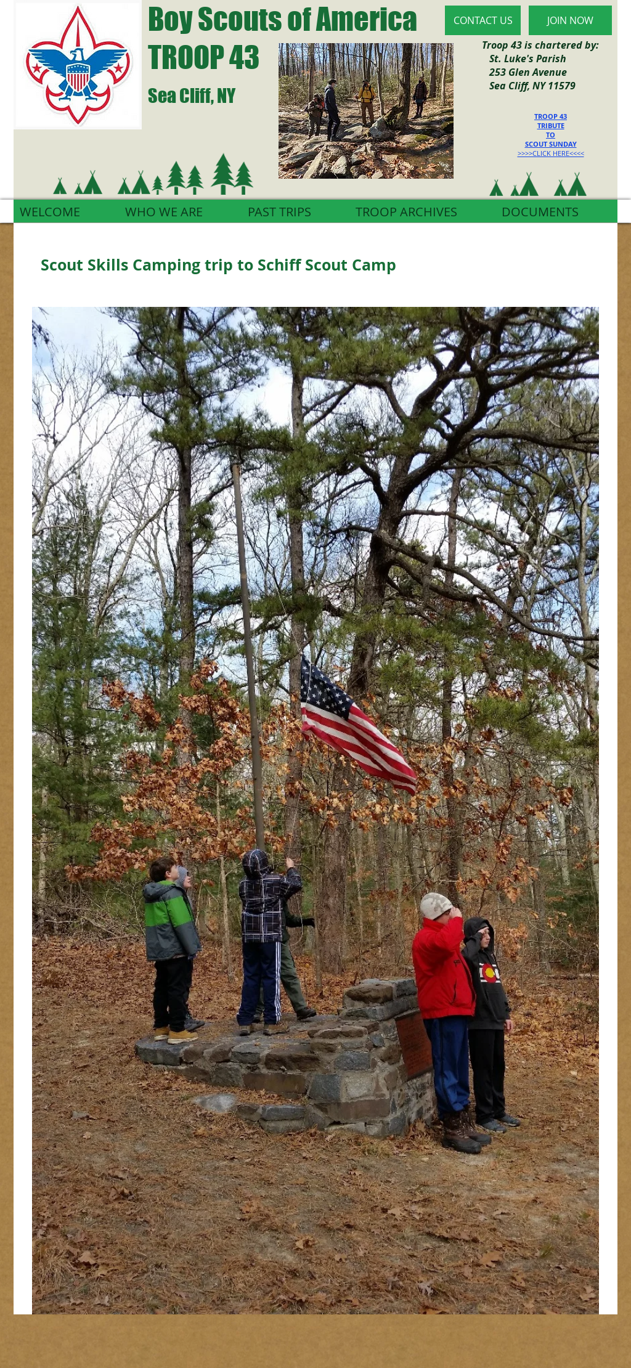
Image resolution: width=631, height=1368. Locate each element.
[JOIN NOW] (570, 20)
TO (550, 134)
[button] (315, 810)
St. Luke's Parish (524, 58)
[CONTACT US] (483, 20)
